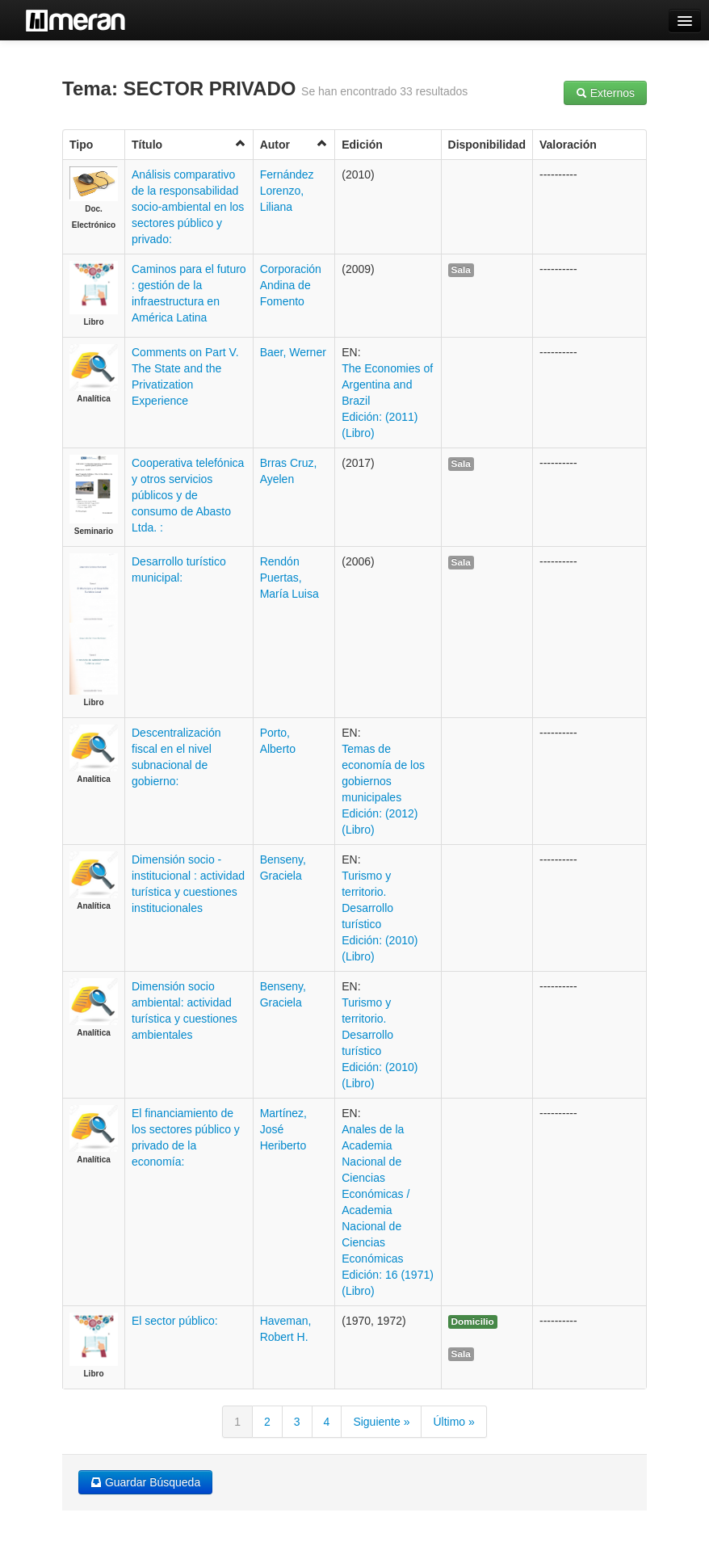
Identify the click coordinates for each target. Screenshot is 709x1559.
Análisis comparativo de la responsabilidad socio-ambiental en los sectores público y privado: (188, 207)
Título (189, 144)
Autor (294, 144)
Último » (453, 1421)
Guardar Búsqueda (145, 1482)
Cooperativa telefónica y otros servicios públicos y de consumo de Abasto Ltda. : (188, 495)
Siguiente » (381, 1421)
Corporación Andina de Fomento (290, 285)
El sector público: (175, 1320)
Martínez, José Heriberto (283, 1129)
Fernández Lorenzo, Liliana (287, 190)
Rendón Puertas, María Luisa (289, 577)
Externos (605, 92)
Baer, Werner (293, 352)
